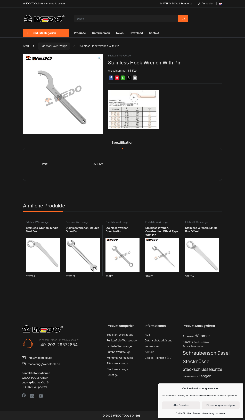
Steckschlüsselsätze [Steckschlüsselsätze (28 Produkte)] (202, 369)
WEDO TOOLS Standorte (175, 3)
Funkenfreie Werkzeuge (122, 340)
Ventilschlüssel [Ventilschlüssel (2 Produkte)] (190, 376)
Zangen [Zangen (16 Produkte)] (204, 376)
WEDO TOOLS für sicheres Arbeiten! (44, 3)
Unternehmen (101, 33)
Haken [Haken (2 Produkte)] (190, 336)
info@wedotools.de (37, 358)
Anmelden (205, 3)
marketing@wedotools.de (41, 364)
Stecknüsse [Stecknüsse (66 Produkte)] (196, 361)
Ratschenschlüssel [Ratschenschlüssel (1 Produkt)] (201, 342)
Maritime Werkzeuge (120, 357)
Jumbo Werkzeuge (118, 352)
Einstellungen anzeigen (221, 405)
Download (136, 33)
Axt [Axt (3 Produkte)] (184, 336)
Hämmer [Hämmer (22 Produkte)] (202, 335)
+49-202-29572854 (58, 344)
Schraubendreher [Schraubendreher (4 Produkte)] (193, 346)
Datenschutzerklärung (203, 413)
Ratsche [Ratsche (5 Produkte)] (188, 341)
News (120, 33)
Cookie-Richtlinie (184, 413)
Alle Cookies (181, 405)
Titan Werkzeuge (117, 363)
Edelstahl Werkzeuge (54, 46)
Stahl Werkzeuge (117, 369)
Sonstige (112, 375)
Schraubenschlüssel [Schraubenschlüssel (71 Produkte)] (206, 353)
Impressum (221, 413)
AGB (147, 334)
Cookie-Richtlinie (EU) (158, 357)
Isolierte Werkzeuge (119, 346)
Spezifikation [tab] (122, 143)
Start (26, 46)
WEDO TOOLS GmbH (126, 415)
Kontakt (154, 33)
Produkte (80, 33)
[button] (99, 58)
